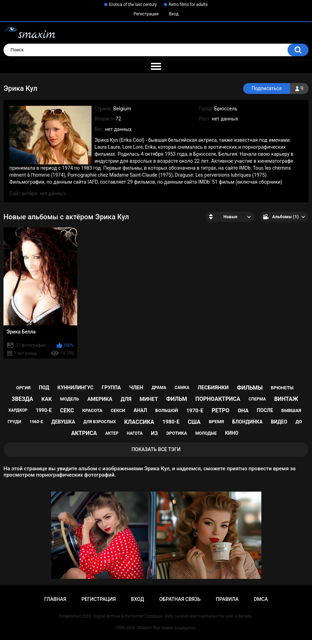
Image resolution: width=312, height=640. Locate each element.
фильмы (250, 387)
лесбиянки (213, 387)
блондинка (247, 422)
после (265, 410)
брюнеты (282, 387)
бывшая (291, 410)
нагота (135, 433)
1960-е (36, 421)
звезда (22, 399)
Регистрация (146, 14)
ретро (221, 410)
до (299, 421)
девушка (63, 422)
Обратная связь (180, 599)
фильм (176, 399)
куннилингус (76, 387)
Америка (100, 399)
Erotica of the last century (133, 4)
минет (149, 399)
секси (118, 410)
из (154, 433)
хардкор (18, 410)
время (216, 421)
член (136, 387)
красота (92, 410)
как (47, 399)
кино (231, 433)
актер (111, 433)
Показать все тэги (155, 449)
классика (139, 422)
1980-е (171, 422)
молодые (206, 433)
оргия (23, 387)
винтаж (286, 399)
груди (14, 421)
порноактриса (217, 399)
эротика (176, 433)
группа (111, 387)
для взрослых (100, 421)
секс (67, 410)
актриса (84, 433)
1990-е (44, 410)
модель (69, 399)
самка (182, 387)
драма (159, 387)
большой (166, 410)
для (126, 399)
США (194, 422)
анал (140, 410)
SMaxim (144, 627)
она (243, 410)
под (44, 387)
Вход (174, 14)
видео (279, 422)
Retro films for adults (188, 4)
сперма (257, 399)
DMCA (261, 599)
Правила (227, 599)
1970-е (194, 410)
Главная (55, 599)
